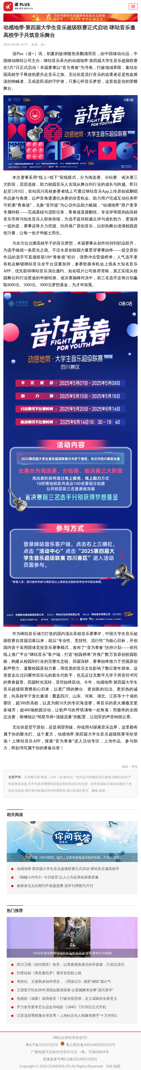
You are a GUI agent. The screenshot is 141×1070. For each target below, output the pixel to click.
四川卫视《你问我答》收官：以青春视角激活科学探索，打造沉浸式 (72, 857)
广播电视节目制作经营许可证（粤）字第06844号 (70, 1052)
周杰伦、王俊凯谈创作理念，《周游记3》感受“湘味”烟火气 (64, 981)
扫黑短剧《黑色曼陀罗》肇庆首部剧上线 (49, 973)
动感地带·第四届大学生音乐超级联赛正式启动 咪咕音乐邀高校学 (68, 869)
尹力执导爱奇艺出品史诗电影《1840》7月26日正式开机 (61, 1007)
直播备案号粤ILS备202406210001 (70, 1059)
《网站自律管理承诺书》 (70, 1038)
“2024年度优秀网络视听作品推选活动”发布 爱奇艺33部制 (72, 953)
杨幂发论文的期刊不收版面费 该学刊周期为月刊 (55, 886)
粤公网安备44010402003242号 (90, 1045)
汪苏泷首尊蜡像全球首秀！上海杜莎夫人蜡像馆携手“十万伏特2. (67, 1015)
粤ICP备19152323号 (42, 1045)
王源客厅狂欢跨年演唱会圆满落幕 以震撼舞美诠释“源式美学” (65, 990)
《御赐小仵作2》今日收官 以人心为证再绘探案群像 (58, 877)
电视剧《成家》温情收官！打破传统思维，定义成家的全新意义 (67, 998)
